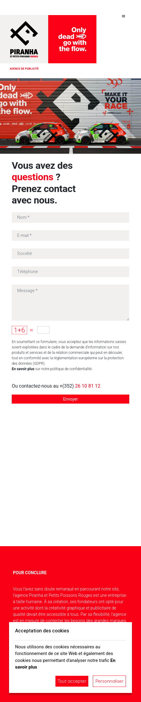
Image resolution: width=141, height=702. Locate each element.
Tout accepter (72, 681)
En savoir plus (23, 369)
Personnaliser (109, 681)
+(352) (80, 386)
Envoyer (70, 399)
